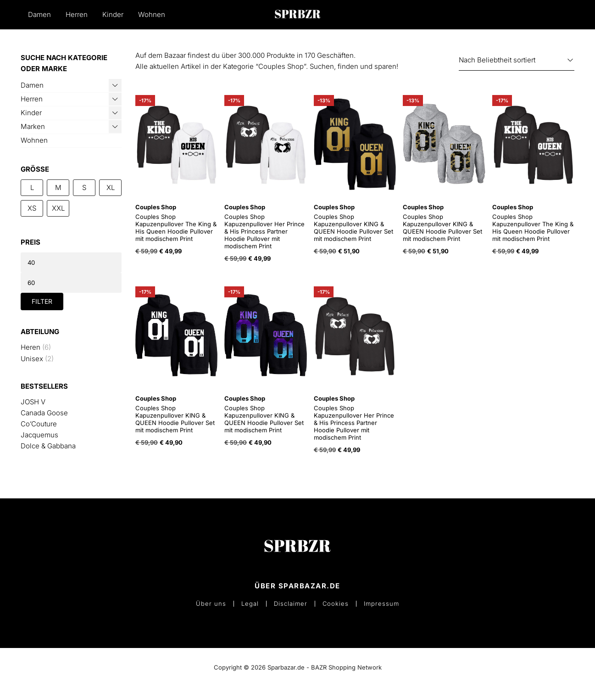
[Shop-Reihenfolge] (516, 60)
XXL (58, 208)
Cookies (336, 604)
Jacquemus (39, 434)
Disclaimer (290, 604)
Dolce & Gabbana (48, 445)
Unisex (32, 358)
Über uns (211, 604)
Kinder (112, 14)
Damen (39, 14)
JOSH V (33, 401)
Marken (33, 126)
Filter (42, 301)
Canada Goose (44, 412)
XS (32, 208)
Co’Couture (39, 423)
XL (110, 187)
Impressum (381, 604)
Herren (77, 14)
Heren (30, 347)
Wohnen (151, 14)
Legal (250, 604)
